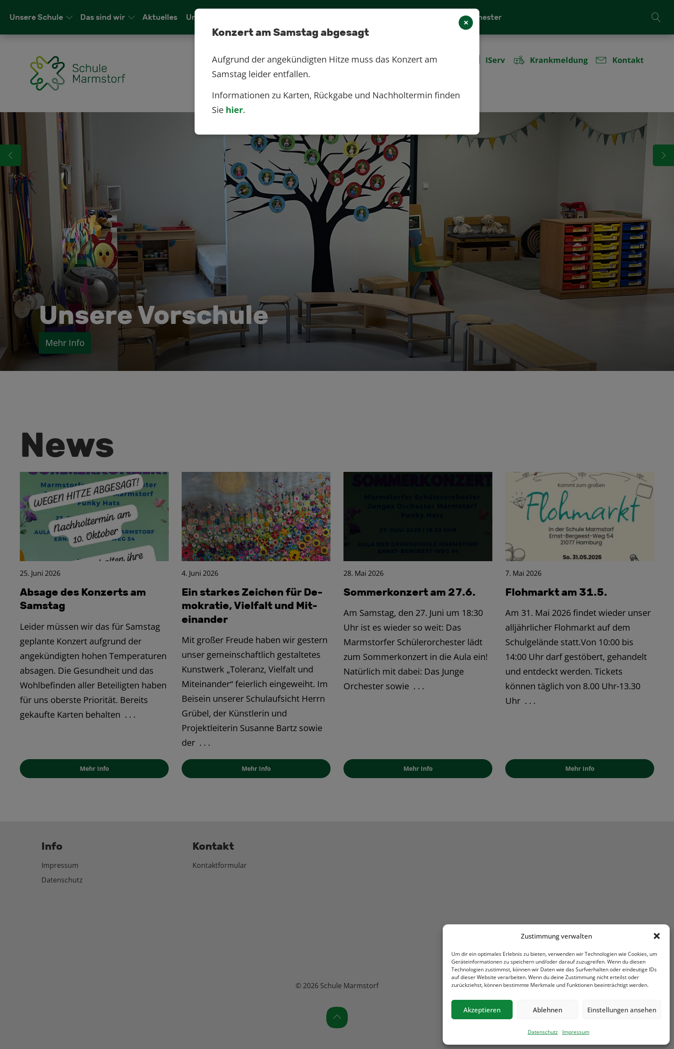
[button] (656, 936)
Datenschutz (543, 1032)
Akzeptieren (482, 1009)
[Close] (466, 23)
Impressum (575, 1032)
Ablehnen (547, 1009)
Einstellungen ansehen (621, 1009)
